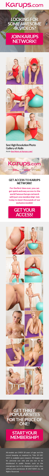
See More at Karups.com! (22, 151)
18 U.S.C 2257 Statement (30, 471)
